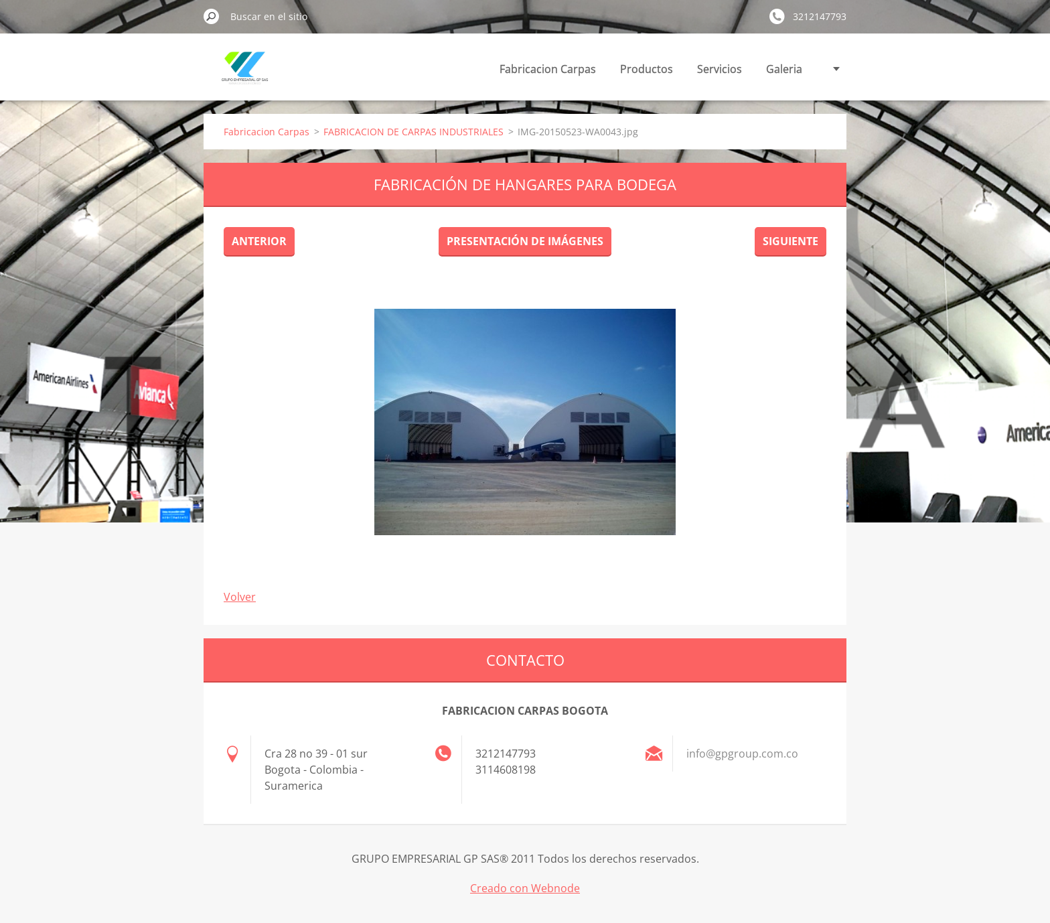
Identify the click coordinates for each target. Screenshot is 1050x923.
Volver (240, 596)
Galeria (784, 69)
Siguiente (790, 241)
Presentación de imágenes (525, 241)
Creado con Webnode (525, 888)
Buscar (212, 16)
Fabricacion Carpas (548, 69)
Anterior (259, 241)
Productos (646, 69)
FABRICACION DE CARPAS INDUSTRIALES (413, 131)
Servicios (719, 69)
